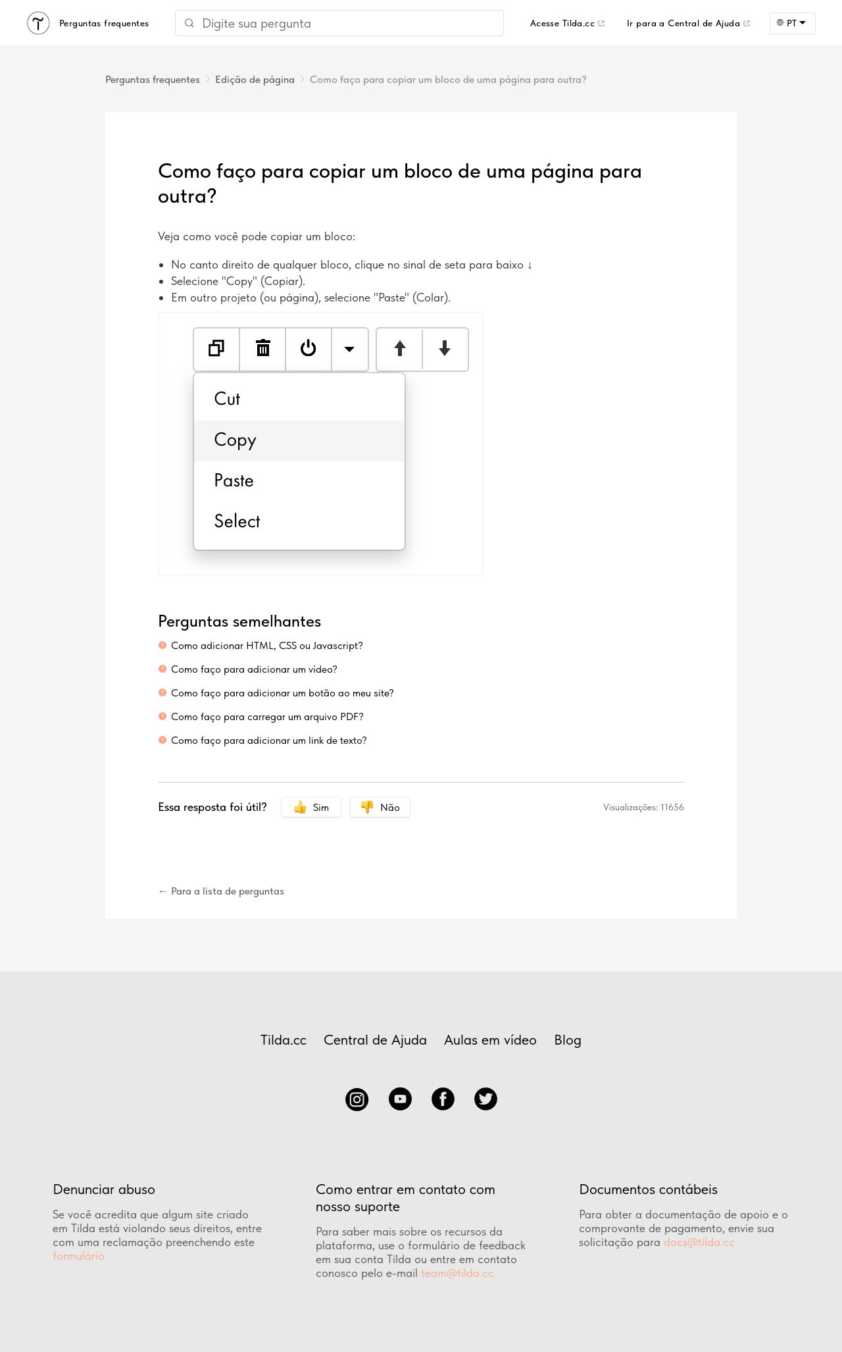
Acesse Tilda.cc (562, 23)
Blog (568, 1039)
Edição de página (255, 79)
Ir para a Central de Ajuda (683, 23)
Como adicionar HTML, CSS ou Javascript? (267, 645)
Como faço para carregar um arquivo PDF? (267, 716)
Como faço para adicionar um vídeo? (254, 669)
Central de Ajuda (375, 1039)
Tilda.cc (283, 1039)
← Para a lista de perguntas (221, 891)
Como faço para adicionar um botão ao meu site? (282, 693)
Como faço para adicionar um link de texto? (269, 740)
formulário (79, 1255)
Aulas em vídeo (490, 1039)
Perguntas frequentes (152, 79)
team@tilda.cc (457, 1273)
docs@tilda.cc (699, 1242)
